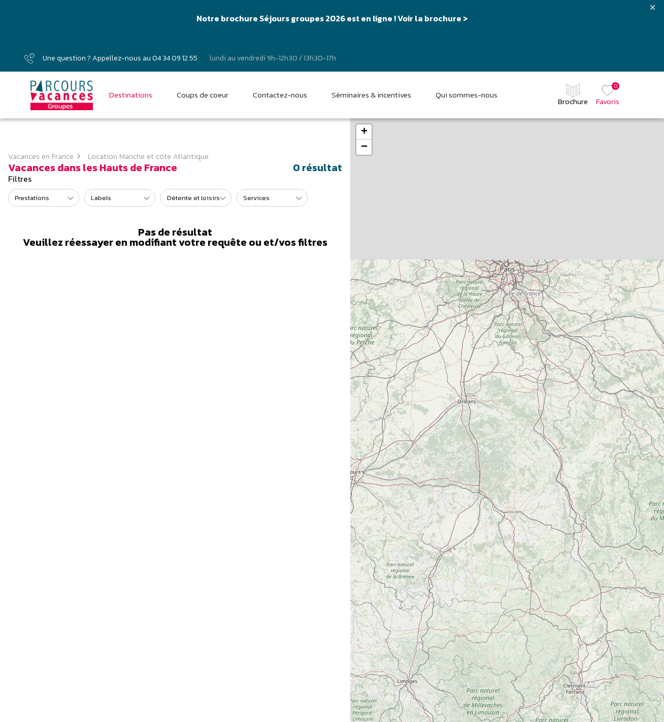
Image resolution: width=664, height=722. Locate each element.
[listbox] (43, 198)
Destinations (130, 95)
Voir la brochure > (432, 18)
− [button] (364, 147)
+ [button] (364, 132)
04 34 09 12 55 (174, 58)
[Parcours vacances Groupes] (61, 95)
